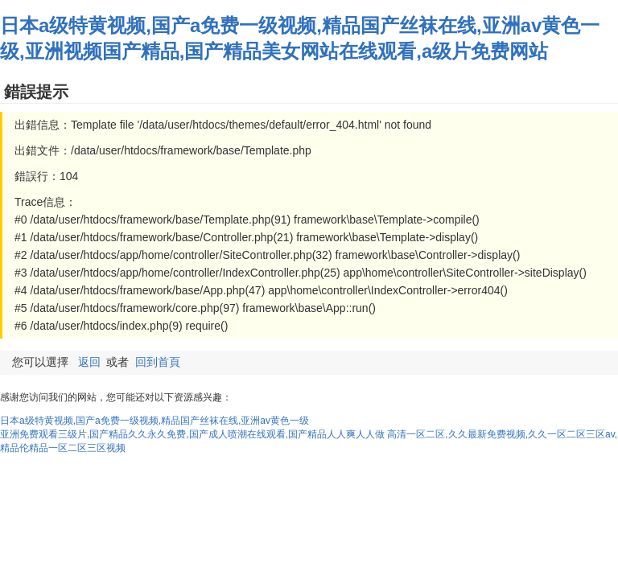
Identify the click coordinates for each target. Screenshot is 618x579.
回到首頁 (157, 361)
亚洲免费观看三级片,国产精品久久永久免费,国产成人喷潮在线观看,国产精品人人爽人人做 (192, 434)
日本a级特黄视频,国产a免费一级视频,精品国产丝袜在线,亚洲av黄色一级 (154, 420)
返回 (89, 361)
